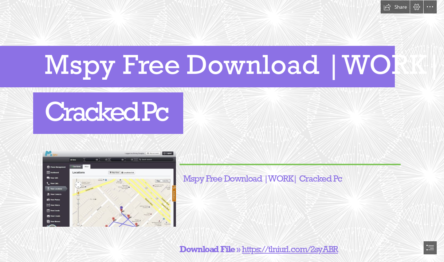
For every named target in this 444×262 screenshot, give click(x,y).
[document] (222, 131)
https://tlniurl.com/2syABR (290, 249)
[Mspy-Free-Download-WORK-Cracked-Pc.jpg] (109, 188)
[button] (395, 6)
